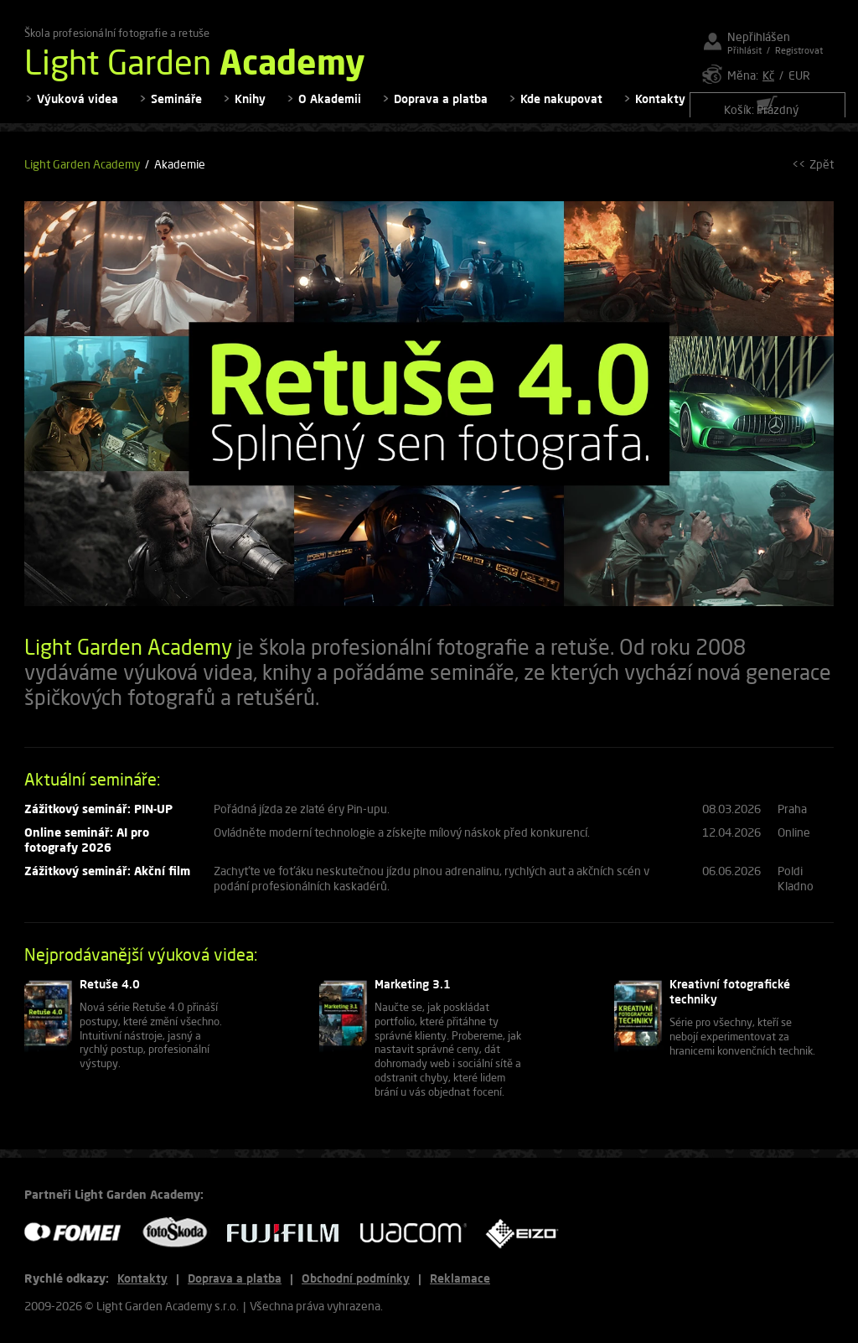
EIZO (528, 1233)
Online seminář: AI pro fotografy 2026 (86, 850)
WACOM (418, 1233)
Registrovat (799, 49)
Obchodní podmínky (356, 1278)
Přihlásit (744, 49)
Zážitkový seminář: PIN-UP (98, 819)
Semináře (176, 109)
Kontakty (660, 109)
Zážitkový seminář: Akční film (107, 881)
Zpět (821, 175)
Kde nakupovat (561, 109)
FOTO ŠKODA (180, 1233)
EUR (799, 75)
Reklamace (460, 1278)
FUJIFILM (289, 1233)
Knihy (250, 109)
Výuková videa (77, 109)
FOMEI (78, 1233)
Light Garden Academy (82, 175)
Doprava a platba (441, 109)
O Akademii (329, 109)
